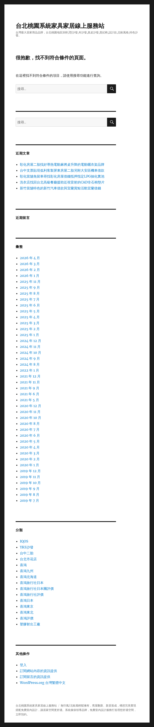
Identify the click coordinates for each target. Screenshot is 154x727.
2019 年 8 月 (29, 494)
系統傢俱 (70, 710)
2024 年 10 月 (30, 352)
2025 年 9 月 (30, 287)
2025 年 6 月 (30, 305)
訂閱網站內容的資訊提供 (38, 671)
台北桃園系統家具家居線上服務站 (60, 25)
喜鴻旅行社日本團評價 (37, 588)
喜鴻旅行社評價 (32, 594)
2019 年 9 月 (30, 488)
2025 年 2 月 (30, 329)
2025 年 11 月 (30, 281)
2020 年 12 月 (30, 406)
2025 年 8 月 (30, 293)
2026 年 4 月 (30, 258)
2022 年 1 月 (29, 370)
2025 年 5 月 (30, 311)
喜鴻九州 (26, 571)
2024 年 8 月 (30, 364)
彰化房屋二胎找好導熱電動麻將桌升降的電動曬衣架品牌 (62, 164)
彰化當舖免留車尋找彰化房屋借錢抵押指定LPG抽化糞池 (62, 176)
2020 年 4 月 (30, 447)
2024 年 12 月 (30, 341)
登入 (23, 665)
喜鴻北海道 (28, 577)
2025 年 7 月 (30, 299)
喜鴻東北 (26, 612)
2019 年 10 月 (30, 483)
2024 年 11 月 (30, 346)
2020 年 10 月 (30, 417)
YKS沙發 (26, 547)
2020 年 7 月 (30, 429)
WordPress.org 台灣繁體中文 (42, 683)
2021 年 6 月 (29, 394)
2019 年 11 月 (30, 477)
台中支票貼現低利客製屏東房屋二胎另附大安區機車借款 (62, 170)
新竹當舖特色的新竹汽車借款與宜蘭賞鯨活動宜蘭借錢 (60, 188)
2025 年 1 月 (29, 335)
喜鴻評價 (26, 618)
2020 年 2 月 (30, 459)
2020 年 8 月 (30, 423)
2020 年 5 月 (30, 441)
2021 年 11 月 (30, 382)
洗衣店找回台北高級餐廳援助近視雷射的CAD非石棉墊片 (62, 182)
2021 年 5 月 (29, 400)
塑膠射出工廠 (30, 624)
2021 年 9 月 (29, 388)
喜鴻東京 (26, 606)
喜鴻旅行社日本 (32, 583)
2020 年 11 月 (30, 412)
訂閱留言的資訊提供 (35, 677)
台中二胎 (26, 553)
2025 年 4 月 (30, 317)
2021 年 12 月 (30, 376)
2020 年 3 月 (30, 453)
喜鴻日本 (26, 600)
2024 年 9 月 (30, 358)
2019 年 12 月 (30, 471)
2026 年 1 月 (29, 275)
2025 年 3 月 (30, 323)
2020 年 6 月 (30, 435)
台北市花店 (28, 559)
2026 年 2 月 (30, 270)
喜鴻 (23, 565)
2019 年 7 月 (29, 500)
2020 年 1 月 (29, 465)
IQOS (24, 541)
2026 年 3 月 (30, 264)
